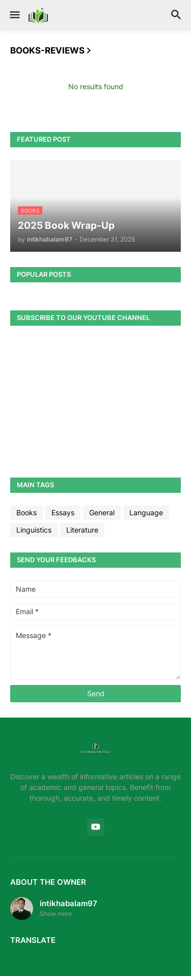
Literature (82, 529)
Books (26, 512)
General (102, 512)
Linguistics (33, 529)
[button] (14, 15)
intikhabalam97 (68, 903)
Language (146, 512)
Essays (62, 512)
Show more (56, 913)
